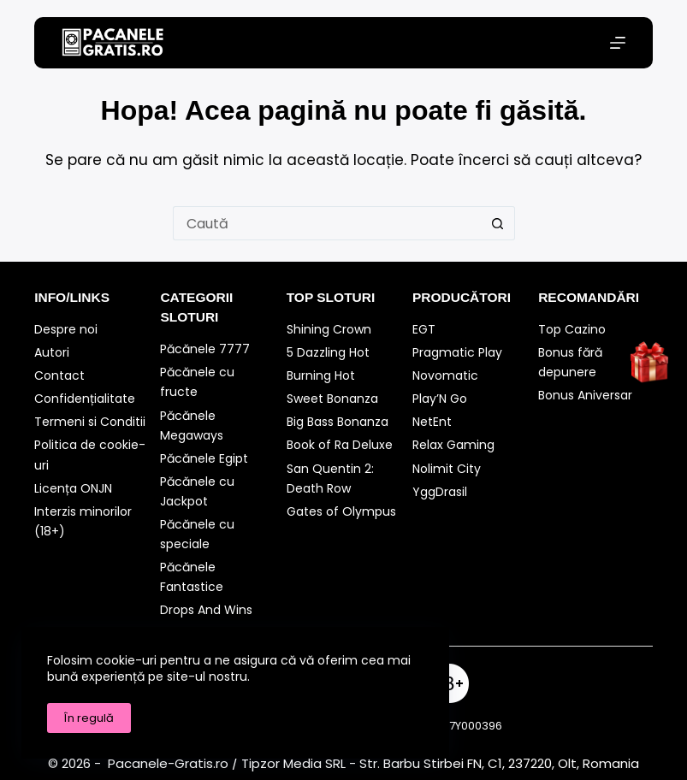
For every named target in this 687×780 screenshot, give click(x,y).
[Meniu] (617, 42)
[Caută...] (327, 223)
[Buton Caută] (498, 223)
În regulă (89, 718)
